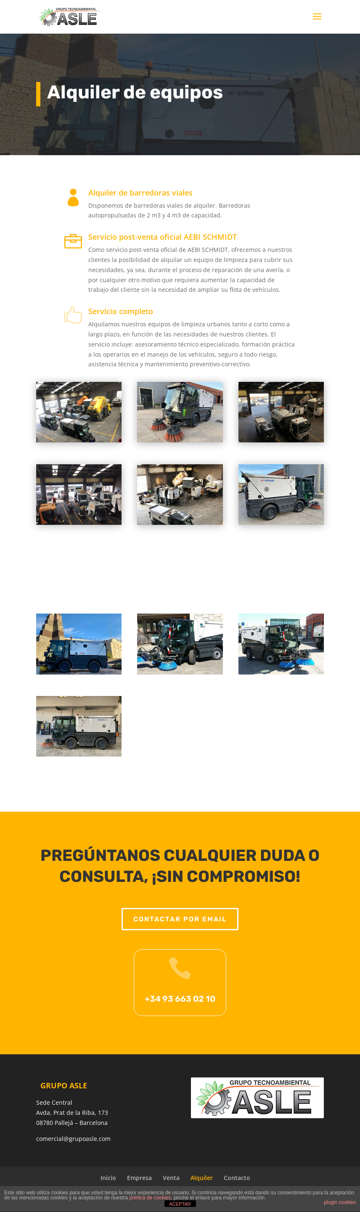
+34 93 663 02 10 (180, 1003)
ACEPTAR (180, 1204)
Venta (171, 1178)
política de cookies (150, 1198)
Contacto (237, 1178)
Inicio (108, 1178)
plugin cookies (340, 1202)
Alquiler (202, 1178)
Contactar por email (180, 930)
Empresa (139, 1178)
